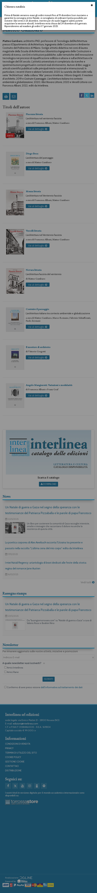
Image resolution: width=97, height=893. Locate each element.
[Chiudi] (92, 5)
